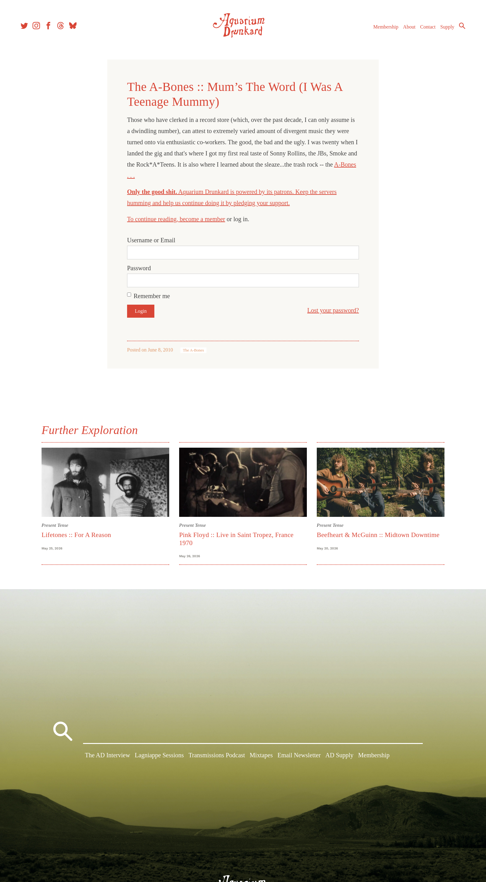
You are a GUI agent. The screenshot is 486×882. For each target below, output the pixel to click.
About (408, 27)
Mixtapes (261, 756)
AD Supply (339, 756)
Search (461, 26)
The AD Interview (107, 756)
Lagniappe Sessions (159, 756)
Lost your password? (333, 310)
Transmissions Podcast (216, 756)
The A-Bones (193, 350)
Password (139, 268)
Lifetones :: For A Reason (76, 535)
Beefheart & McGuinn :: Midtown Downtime (378, 535)
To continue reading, (153, 219)
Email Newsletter (298, 756)
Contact (427, 27)
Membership (384, 27)
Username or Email (151, 240)
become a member (202, 219)
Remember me (152, 296)
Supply (446, 27)
